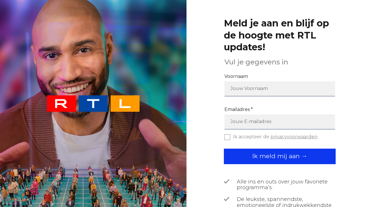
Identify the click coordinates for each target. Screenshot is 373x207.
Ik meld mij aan (276, 156)
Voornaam (236, 76)
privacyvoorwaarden (294, 136)
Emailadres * (238, 109)
